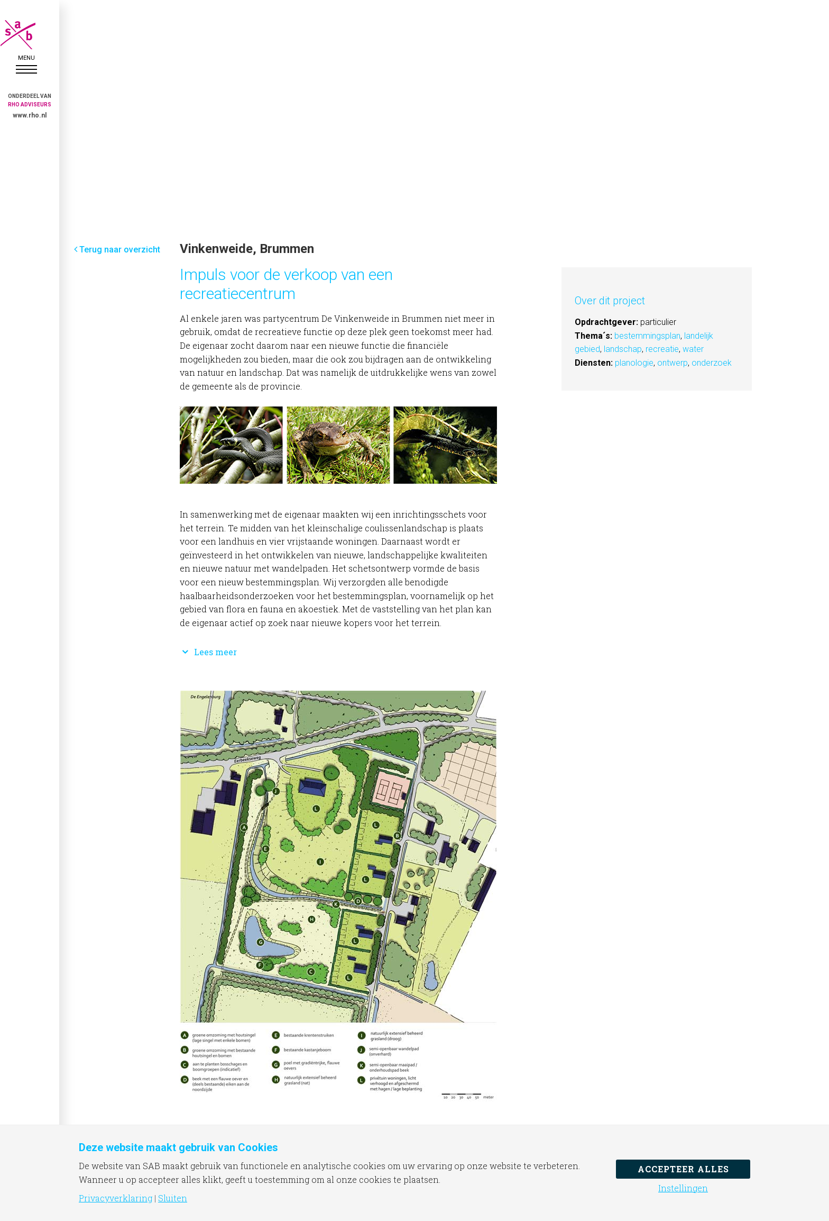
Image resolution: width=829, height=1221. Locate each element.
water (693, 349)
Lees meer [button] (208, 651)
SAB (26, 34)
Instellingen (683, 1188)
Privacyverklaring (115, 1198)
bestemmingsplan (647, 336)
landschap (623, 349)
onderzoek (712, 363)
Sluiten (172, 1198)
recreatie (662, 349)
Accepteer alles (683, 1168)
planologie (634, 363)
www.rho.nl (30, 115)
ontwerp (672, 363)
